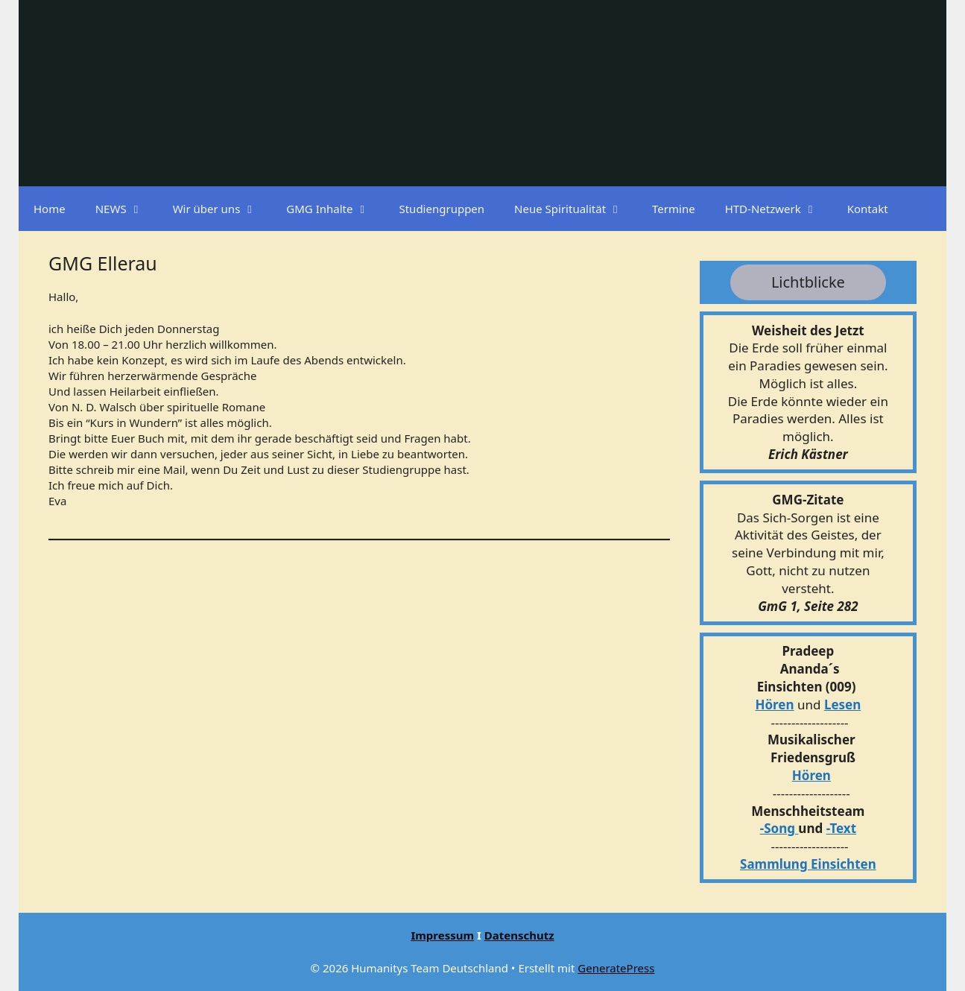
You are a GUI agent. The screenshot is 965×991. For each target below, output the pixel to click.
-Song (777, 828)
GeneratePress (616, 967)
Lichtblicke (808, 282)
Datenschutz (519, 935)
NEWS (126, 208)
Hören (774, 704)
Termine (673, 208)
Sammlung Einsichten (808, 864)
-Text (841, 828)
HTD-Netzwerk (778, 208)
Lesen (842, 704)
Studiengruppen (441, 208)
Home (50, 208)
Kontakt (867, 208)
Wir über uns (222, 208)
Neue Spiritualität (575, 208)
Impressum (442, 935)
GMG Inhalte (335, 208)
